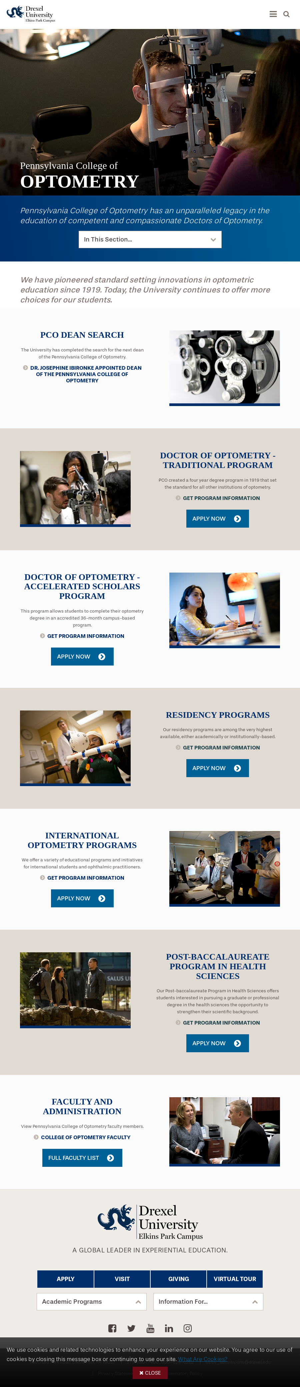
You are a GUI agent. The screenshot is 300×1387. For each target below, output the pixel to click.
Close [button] (153, 1373)
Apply (66, 1279)
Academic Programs (72, 1301)
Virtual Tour (235, 1279)
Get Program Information (221, 498)
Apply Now (209, 518)
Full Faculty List (73, 1157)
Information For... (183, 1301)
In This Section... (108, 239)
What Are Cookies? (202, 1359)
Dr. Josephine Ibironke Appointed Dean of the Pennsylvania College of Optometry (86, 374)
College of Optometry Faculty (86, 1137)
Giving (178, 1279)
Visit (122, 1279)
